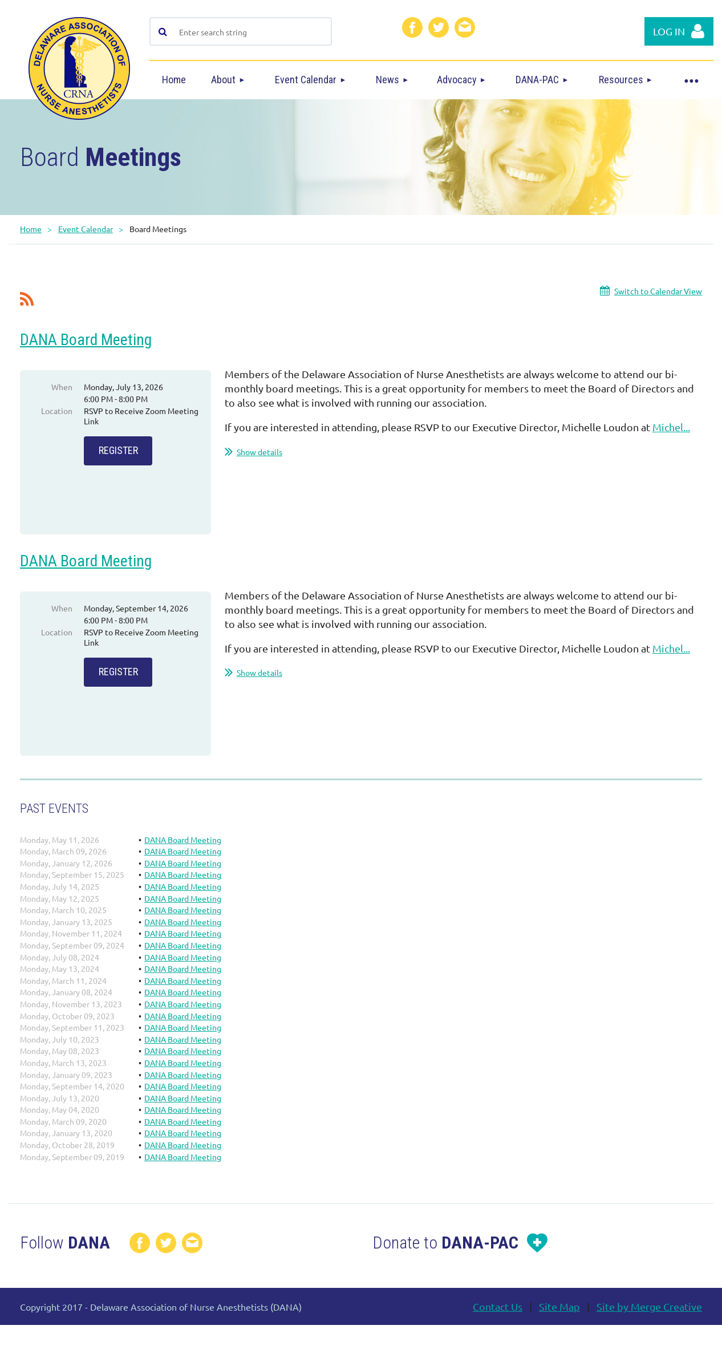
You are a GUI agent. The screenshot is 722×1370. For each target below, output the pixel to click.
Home (31, 229)
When (61, 387)
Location (56, 411)
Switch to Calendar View (658, 291)
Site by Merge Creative (649, 1320)
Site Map (559, 1320)
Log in (669, 31)
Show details (259, 452)
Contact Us (497, 1320)
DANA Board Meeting (86, 339)
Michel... (671, 427)
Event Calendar (85, 229)
